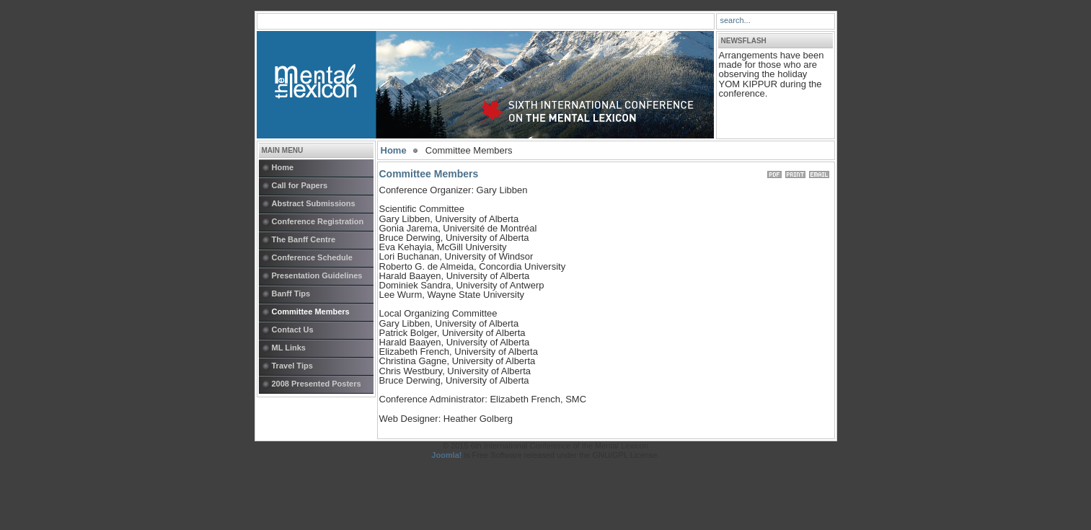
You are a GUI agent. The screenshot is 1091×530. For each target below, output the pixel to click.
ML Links (289, 347)
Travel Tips (292, 365)
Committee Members (311, 311)
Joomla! (446, 455)
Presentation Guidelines (317, 275)
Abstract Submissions (313, 203)
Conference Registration (318, 221)
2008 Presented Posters (316, 383)
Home (283, 167)
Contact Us (293, 329)
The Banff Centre (304, 239)
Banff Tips (291, 293)
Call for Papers (300, 185)
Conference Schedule (312, 257)
